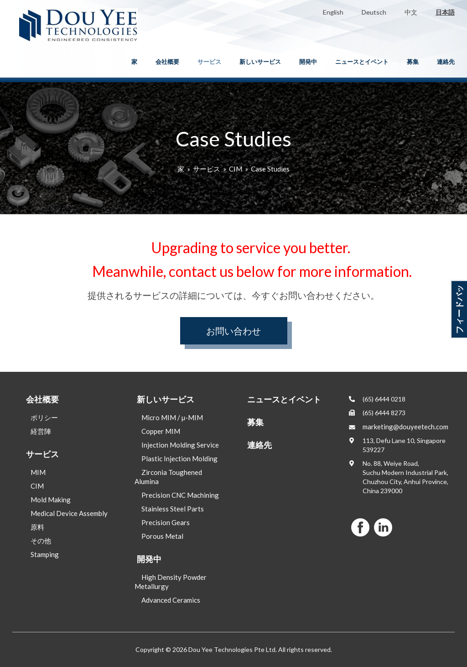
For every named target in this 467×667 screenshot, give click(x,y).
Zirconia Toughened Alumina (168, 476)
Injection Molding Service (180, 445)
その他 (41, 541)
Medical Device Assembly (69, 513)
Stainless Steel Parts (172, 509)
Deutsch (374, 12)
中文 (411, 12)
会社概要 (167, 61)
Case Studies (270, 169)
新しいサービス (260, 61)
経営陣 (41, 431)
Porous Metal (162, 536)
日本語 (445, 12)
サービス (209, 61)
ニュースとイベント (362, 61)
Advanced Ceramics (170, 600)
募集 (413, 61)
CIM (235, 169)
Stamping (45, 554)
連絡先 (446, 61)
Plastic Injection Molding (179, 458)
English (333, 12)
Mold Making (51, 499)
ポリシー (44, 417)
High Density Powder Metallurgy (171, 581)
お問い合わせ (233, 330)
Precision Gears (165, 522)
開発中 (308, 61)
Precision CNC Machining (180, 495)
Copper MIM (160, 431)
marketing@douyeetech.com (405, 426)
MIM (38, 472)
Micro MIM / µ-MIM (172, 417)
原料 (37, 527)
